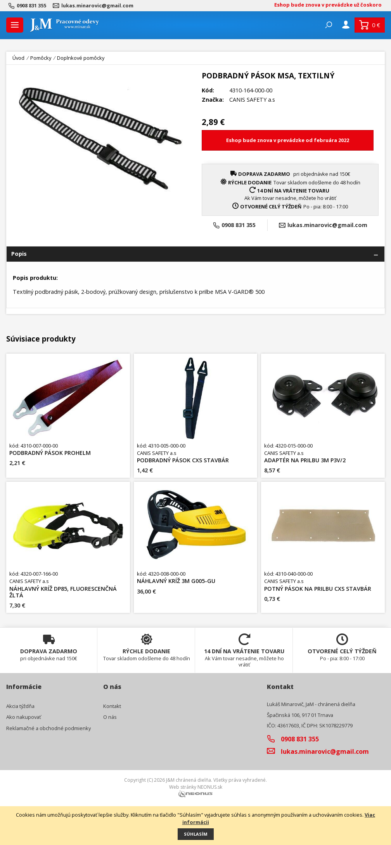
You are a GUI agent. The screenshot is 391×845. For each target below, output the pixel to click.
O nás (110, 716)
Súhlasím (196, 834)
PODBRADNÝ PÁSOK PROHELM (50, 452)
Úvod (18, 58)
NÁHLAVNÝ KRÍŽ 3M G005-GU (176, 581)
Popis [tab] (19, 253)
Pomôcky (40, 58)
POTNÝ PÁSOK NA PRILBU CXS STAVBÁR (317, 588)
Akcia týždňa (20, 706)
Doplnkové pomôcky (80, 57)
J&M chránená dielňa (188, 780)
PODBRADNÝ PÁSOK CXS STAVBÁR (183, 460)
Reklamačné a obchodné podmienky (48, 728)
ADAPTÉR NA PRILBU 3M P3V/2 (305, 460)
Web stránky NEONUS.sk (195, 787)
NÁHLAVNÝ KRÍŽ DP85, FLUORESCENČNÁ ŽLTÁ (63, 592)
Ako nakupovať (23, 716)
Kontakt (112, 706)
